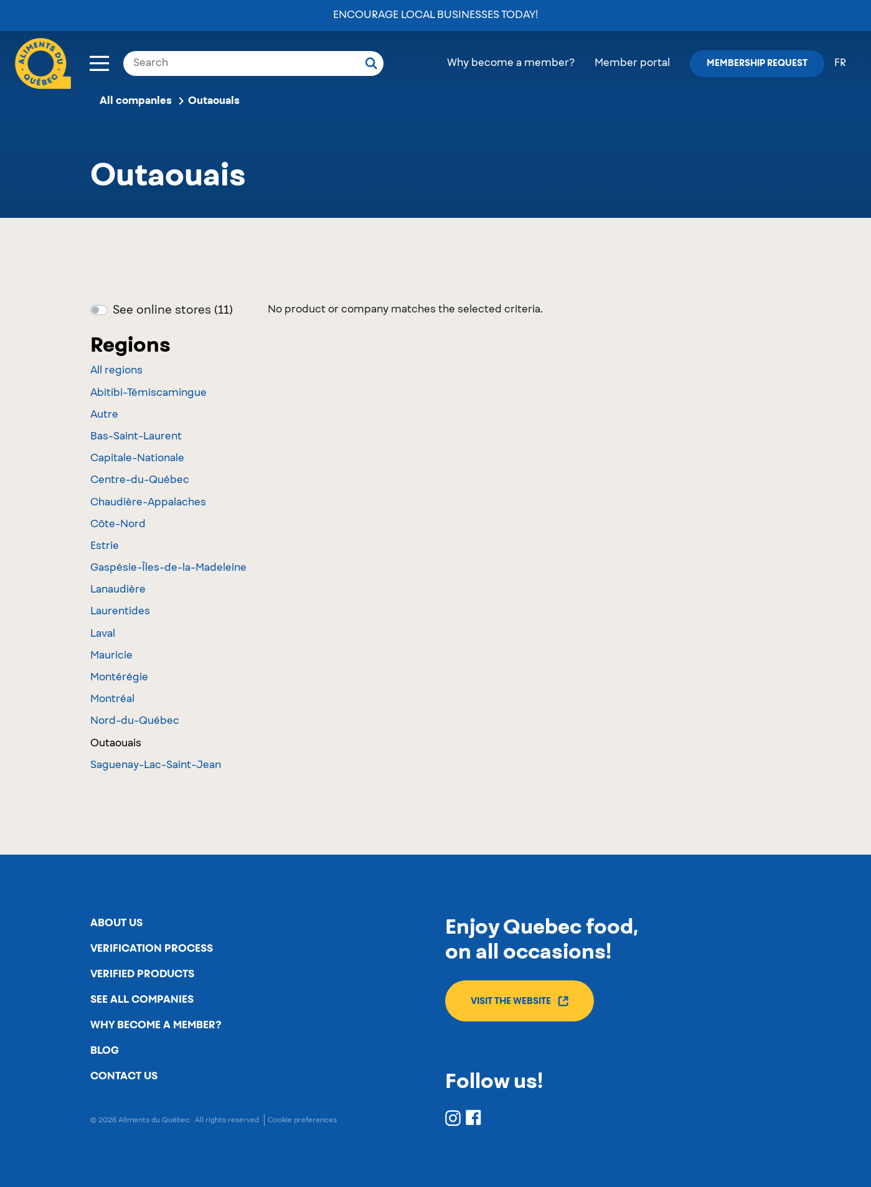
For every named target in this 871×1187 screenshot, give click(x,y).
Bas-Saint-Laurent (136, 437)
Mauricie (111, 656)
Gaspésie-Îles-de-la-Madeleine (168, 568)
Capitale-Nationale (137, 459)
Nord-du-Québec (134, 721)
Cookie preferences (302, 1120)
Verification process (151, 949)
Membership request (757, 63)
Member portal (632, 63)
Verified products (142, 974)
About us (116, 923)
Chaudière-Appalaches (148, 503)
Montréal (112, 700)
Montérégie (119, 678)
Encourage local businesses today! (435, 16)
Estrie (104, 546)
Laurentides (120, 612)
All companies (136, 101)
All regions (116, 371)
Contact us (124, 1076)
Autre (104, 415)
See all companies (142, 1000)
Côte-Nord (118, 525)
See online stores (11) (173, 310)
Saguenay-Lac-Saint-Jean (155, 766)
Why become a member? (511, 63)
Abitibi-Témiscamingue (148, 393)
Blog (104, 1051)
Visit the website (519, 1001)
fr (840, 63)
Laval (102, 634)
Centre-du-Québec (139, 481)
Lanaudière (118, 590)
